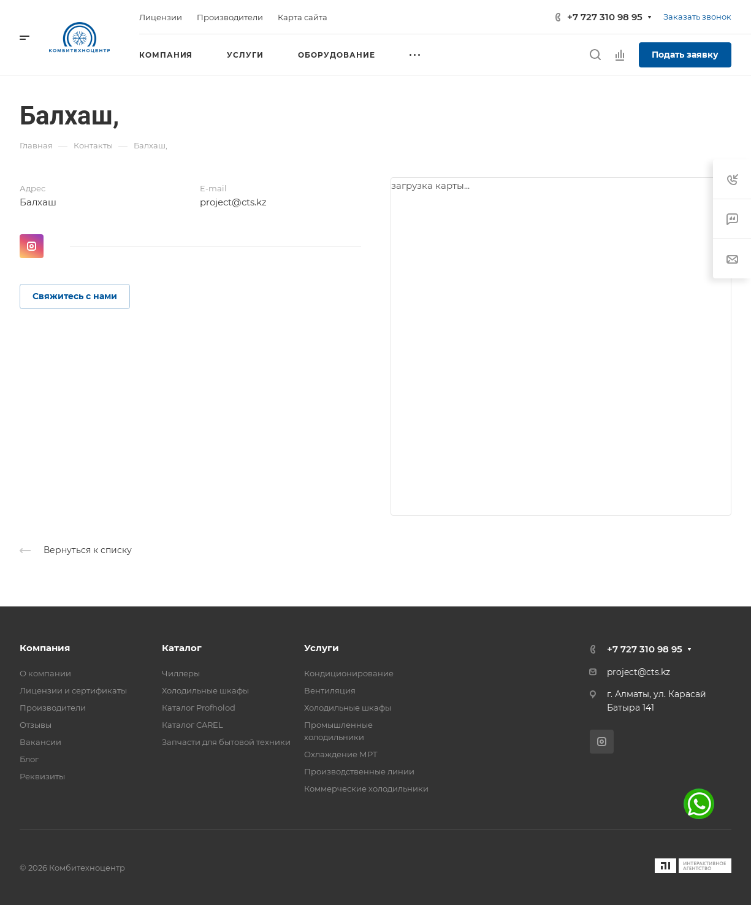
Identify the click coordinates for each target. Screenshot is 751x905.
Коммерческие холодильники (366, 788)
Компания (45, 648)
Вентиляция (330, 690)
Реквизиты (42, 776)
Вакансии (40, 742)
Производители (53, 707)
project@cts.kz (233, 202)
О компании (45, 673)
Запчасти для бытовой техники (226, 742)
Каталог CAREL (192, 725)
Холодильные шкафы (205, 690)
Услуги (321, 648)
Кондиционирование (349, 673)
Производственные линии (359, 771)
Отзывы (35, 725)
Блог (29, 759)
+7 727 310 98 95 (604, 17)
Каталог (182, 648)
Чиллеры (181, 673)
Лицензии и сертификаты (73, 690)
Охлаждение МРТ (341, 754)
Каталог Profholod (198, 707)
